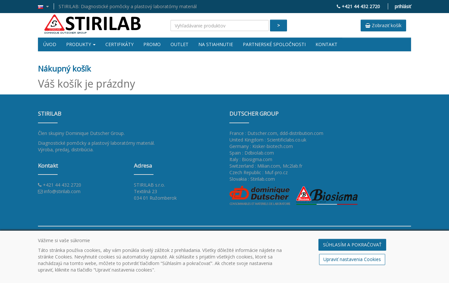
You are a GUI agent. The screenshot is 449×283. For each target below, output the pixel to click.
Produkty (81, 44)
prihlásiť (403, 6)
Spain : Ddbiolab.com (251, 153)
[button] (46, 6)
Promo (152, 44)
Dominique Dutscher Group (94, 133)
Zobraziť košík (383, 25)
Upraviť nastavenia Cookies (352, 259)
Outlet (180, 44)
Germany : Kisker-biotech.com (261, 146)
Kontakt (326, 44)
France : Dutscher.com (253, 133)
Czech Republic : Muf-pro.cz (258, 172)
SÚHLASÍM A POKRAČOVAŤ (352, 244)
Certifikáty (119, 44)
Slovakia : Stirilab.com (252, 179)
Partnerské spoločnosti (274, 44)
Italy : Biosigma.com (250, 159)
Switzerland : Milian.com (254, 166)
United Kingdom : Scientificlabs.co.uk (267, 140)
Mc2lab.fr (292, 166)
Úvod (49, 44)
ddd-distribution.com (301, 133)
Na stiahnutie (215, 44)
